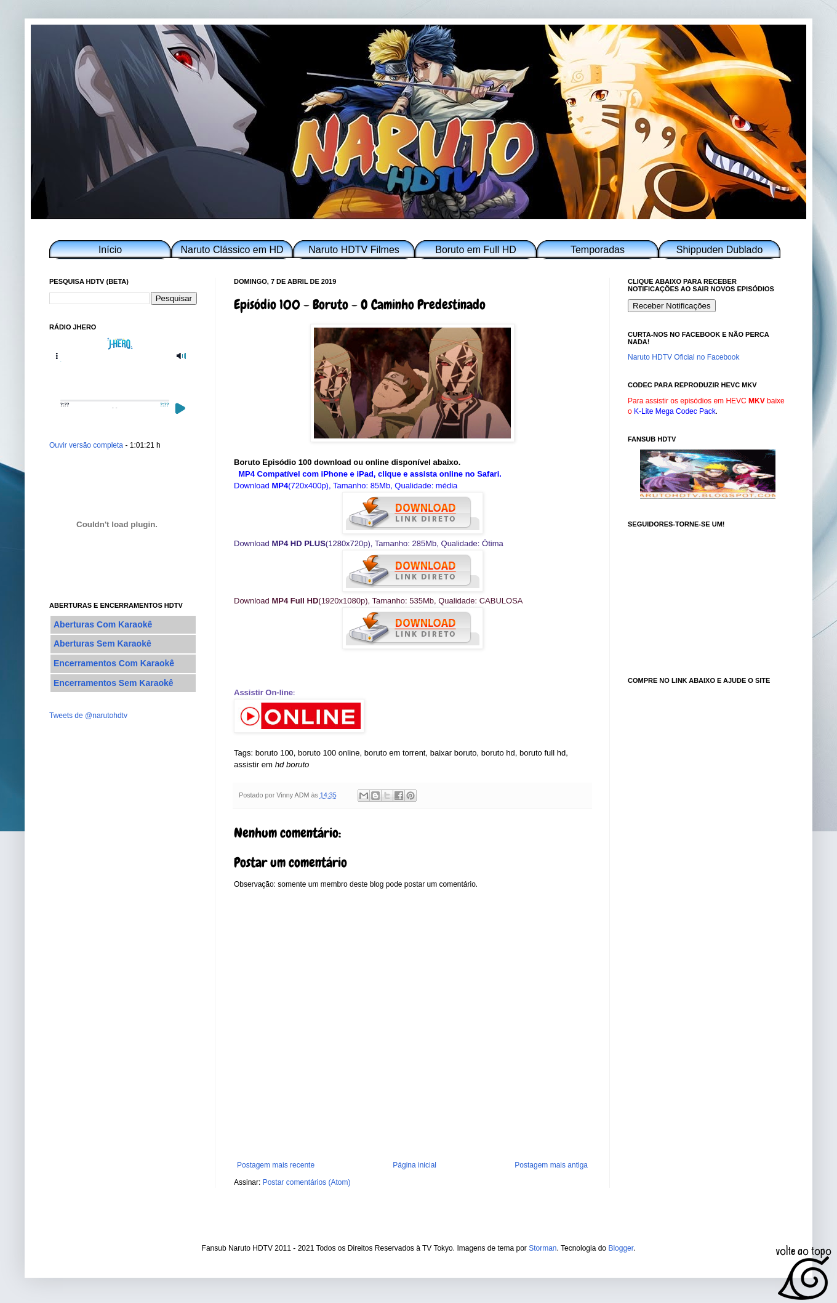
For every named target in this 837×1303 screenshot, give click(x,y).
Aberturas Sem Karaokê (102, 643)
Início (110, 249)
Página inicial (414, 1165)
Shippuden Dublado (719, 249)
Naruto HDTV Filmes (353, 249)
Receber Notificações (672, 305)
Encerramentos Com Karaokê (114, 663)
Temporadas (598, 249)
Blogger (620, 1248)
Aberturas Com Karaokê (103, 624)
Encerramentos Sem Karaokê (114, 683)
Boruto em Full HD (475, 249)
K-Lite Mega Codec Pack (675, 411)
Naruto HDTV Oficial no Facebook (683, 357)
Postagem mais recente (275, 1165)
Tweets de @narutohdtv (88, 715)
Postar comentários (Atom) (307, 1182)
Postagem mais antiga (551, 1165)
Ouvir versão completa (86, 445)
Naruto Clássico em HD (231, 249)
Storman (542, 1248)
